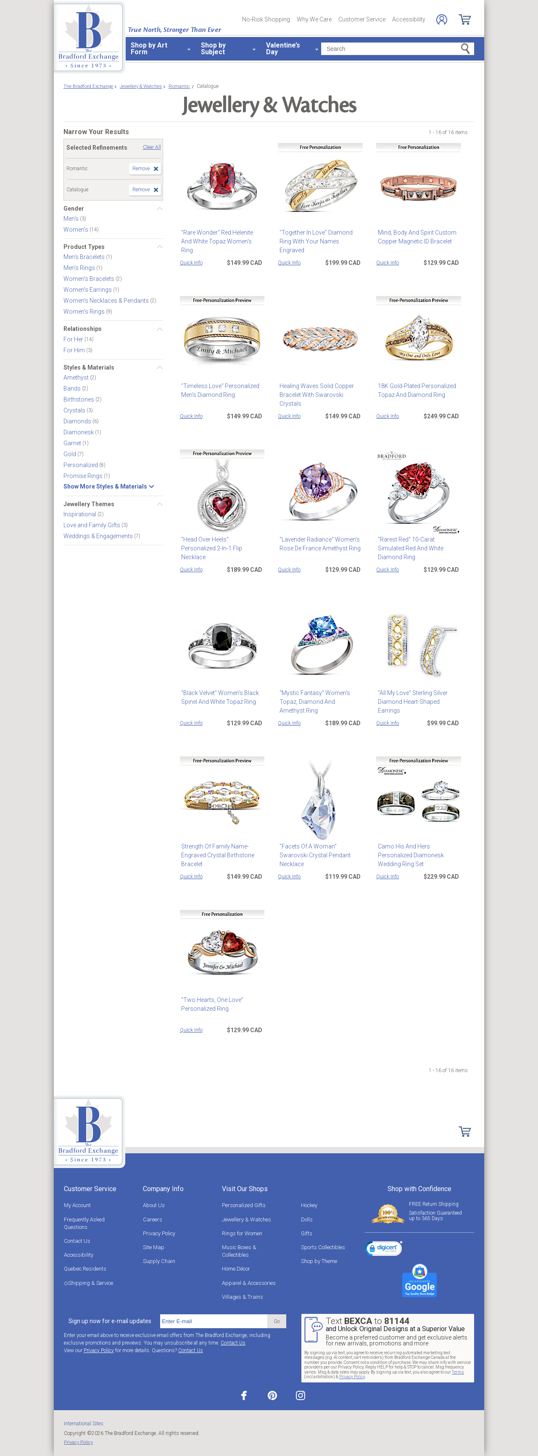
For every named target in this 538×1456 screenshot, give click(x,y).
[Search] (397, 48)
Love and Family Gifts (92, 525)
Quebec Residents (85, 1269)
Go (277, 1321)
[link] (384, 1250)
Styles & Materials (88, 367)
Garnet (72, 443)
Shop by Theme (319, 1261)
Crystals (75, 410)
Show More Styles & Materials (105, 486)
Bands (72, 388)
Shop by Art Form (149, 48)
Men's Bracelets (84, 257)
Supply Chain (159, 1261)
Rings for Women (242, 1233)
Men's (71, 218)
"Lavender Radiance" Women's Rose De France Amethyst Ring (318, 544)
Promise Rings (83, 476)
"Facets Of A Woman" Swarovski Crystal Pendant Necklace (313, 855)
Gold (70, 454)
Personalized (81, 465)
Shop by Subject (213, 48)
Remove (141, 169)
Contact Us (77, 1241)
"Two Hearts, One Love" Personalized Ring (211, 1004)
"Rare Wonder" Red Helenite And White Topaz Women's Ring (222, 237)
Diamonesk (79, 432)
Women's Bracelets (89, 278)
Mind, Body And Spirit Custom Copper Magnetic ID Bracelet (415, 237)
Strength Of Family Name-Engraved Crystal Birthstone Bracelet (216, 855)
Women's (76, 229)
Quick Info (191, 263)
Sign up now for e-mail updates (110, 1321)
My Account (77, 1205)
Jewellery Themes (88, 504)
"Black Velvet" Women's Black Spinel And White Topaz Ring (219, 697)
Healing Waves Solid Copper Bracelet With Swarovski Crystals (315, 395)
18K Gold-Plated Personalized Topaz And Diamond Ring (415, 390)
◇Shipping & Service (88, 1283)
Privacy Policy (159, 1233)
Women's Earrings (88, 289)
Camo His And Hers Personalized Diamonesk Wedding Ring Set (409, 855)
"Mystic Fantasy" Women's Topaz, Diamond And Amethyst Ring (319, 702)
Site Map (153, 1247)
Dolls (307, 1219)
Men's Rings (79, 267)
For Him (74, 349)
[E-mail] (213, 1321)
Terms (458, 1372)
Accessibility (408, 19)
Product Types (84, 246)
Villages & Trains (242, 1297)
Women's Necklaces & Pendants (106, 300)
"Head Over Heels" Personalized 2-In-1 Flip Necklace (221, 544)
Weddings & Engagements (98, 536)
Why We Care (314, 19)
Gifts (306, 1233)
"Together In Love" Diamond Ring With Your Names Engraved (314, 241)
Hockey (309, 1205)
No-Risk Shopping (266, 19)
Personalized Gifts (244, 1205)
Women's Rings (84, 311)
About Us (154, 1205)
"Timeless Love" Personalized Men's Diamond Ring (219, 390)
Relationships (82, 328)
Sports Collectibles (323, 1247)
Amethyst (76, 377)
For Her (73, 339)
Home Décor (236, 1269)
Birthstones (79, 399)
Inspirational (80, 514)
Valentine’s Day (283, 48)
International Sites (83, 1424)
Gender (73, 208)
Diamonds (77, 421)
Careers (152, 1219)
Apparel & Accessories (249, 1283)
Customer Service (361, 19)
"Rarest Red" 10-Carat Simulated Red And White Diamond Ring (418, 544)
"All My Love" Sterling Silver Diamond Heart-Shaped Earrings (411, 702)
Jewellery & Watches (246, 1219)
